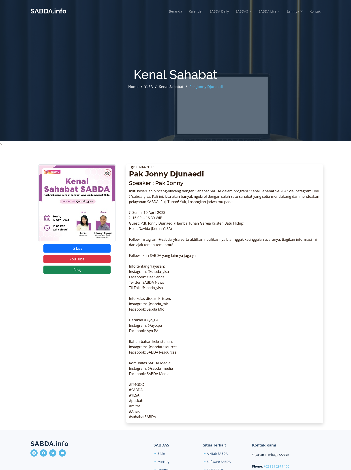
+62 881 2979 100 (276, 466)
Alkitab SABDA (217, 453)
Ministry (163, 461)
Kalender (196, 11)
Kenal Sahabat (171, 86)
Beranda (175, 11)
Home (133, 86)
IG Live (77, 248)
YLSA (148, 86)
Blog (77, 269)
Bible (161, 453)
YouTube (77, 259)
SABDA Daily (219, 11)
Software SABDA (219, 461)
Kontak (315, 11)
